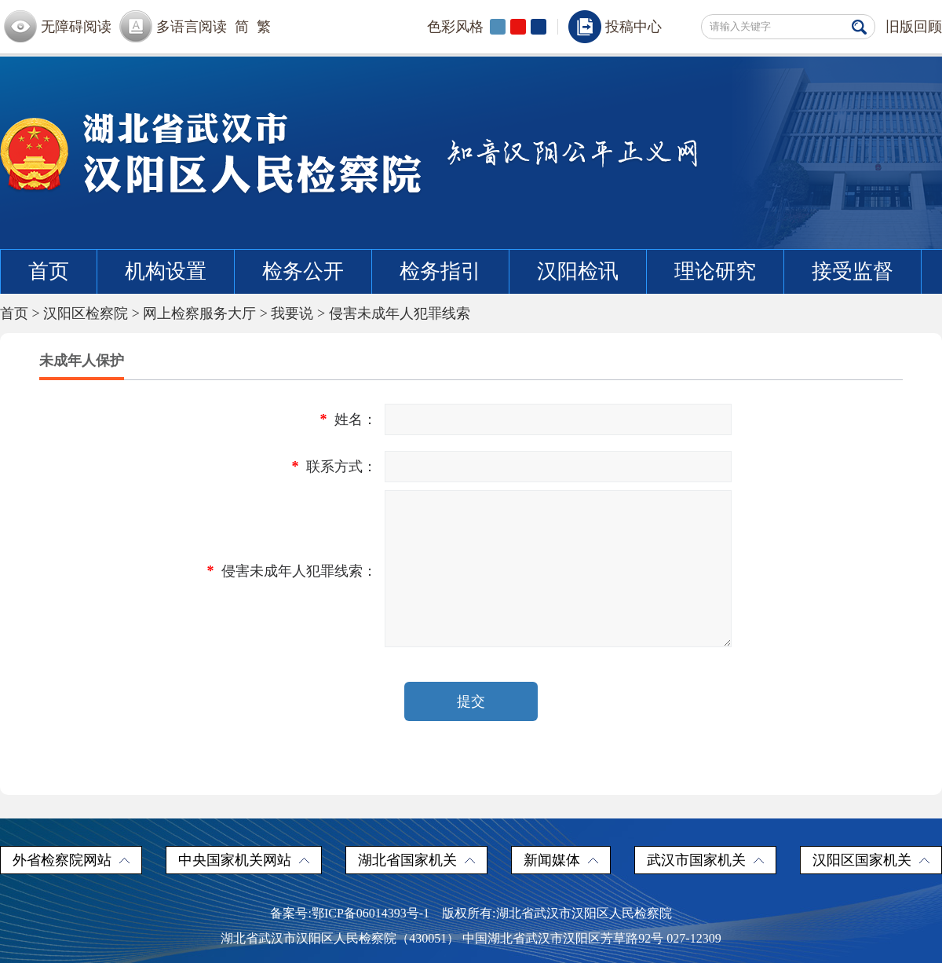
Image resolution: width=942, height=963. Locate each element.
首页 (48, 271)
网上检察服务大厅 (199, 313)
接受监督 (852, 271)
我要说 (292, 313)
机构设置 (165, 271)
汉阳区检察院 (85, 313)
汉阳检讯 (578, 271)
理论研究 (715, 271)
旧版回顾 (913, 27)
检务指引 (440, 271)
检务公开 (303, 271)
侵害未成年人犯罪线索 (399, 313)
